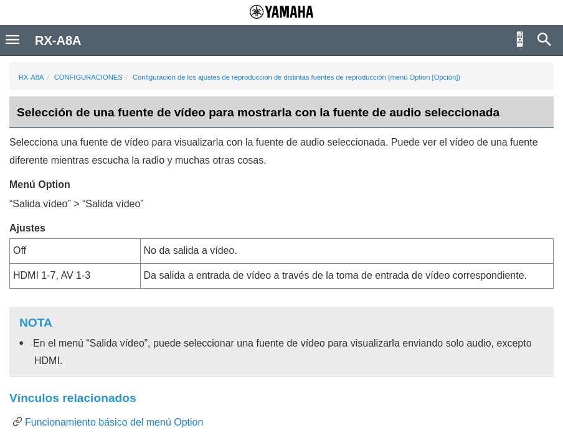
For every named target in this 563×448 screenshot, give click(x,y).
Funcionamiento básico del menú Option (114, 422)
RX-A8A (31, 77)
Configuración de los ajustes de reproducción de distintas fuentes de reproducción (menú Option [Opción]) (296, 77)
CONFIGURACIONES (88, 77)
